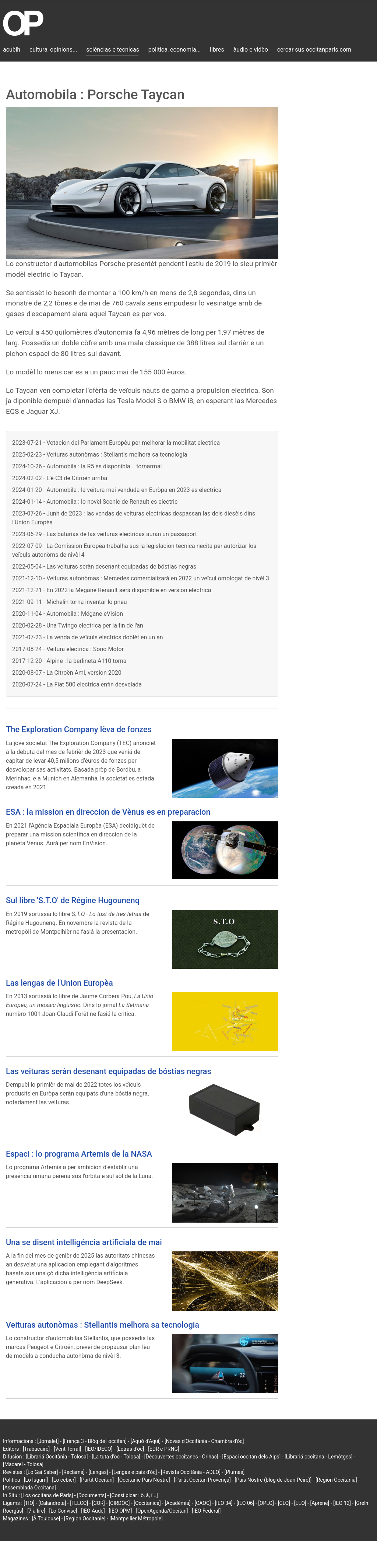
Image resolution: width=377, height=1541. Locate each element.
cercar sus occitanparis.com (314, 49)
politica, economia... (174, 49)
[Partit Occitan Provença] (202, 1480)
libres (217, 49)
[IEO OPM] (120, 1511)
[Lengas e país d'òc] (134, 1472)
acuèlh (11, 49)
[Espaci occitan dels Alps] (251, 1457)
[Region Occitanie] (84, 1518)
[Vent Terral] (67, 1449)
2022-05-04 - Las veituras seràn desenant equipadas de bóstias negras (104, 566)
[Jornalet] (48, 1441)
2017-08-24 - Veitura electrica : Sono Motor (68, 649)
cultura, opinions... (53, 49)
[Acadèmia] (177, 1503)
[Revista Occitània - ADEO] (191, 1472)
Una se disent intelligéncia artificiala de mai (84, 1242)
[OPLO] (266, 1503)
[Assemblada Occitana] (29, 1488)
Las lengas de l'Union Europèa (59, 983)
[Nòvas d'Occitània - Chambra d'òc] (204, 1441)
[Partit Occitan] (97, 1480)
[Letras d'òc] (130, 1449)
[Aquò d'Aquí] (146, 1441)
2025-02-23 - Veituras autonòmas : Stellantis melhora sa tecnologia (99, 454)
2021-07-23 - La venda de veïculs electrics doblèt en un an (87, 637)
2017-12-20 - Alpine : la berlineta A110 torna (69, 660)
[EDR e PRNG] (163, 1449)
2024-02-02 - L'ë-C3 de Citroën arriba (59, 478)
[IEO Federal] (206, 1511)
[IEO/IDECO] (98, 1449)
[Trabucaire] (36, 1449)
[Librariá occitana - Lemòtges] (318, 1457)
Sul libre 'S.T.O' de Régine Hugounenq (73, 900)
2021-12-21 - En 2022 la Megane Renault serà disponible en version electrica (111, 590)
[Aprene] (320, 1503)
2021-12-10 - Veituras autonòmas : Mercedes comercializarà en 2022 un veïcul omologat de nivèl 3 (140, 578)
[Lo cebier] (64, 1480)
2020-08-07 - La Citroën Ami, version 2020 (66, 672)
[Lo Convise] (63, 1511)
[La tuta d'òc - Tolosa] (116, 1457)
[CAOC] (202, 1503)
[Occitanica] (147, 1503)
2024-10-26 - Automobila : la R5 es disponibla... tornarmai (87, 466)
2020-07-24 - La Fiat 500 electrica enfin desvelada (77, 684)
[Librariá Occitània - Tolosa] (57, 1457)
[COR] (98, 1503)
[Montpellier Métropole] (136, 1518)
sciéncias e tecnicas (112, 49)
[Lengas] (98, 1472)
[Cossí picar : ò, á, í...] (134, 1495)
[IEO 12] (342, 1503)
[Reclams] (73, 1472)
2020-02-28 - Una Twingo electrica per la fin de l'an (77, 625)
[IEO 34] (224, 1503)
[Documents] (91, 1495)
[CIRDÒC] (119, 1503)
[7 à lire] (36, 1511)
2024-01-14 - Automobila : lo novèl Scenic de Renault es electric (94, 501)
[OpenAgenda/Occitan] (162, 1511)
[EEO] (300, 1503)
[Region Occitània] (336, 1480)
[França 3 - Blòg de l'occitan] (95, 1441)
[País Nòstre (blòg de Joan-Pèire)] (273, 1480)
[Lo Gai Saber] (42, 1472)
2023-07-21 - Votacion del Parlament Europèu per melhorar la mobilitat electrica (116, 442)
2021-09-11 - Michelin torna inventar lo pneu (69, 601)
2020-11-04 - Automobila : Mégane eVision (67, 613)
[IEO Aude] (93, 1511)
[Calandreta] (52, 1503)
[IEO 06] (245, 1503)
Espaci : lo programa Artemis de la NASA (79, 1154)
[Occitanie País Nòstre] (144, 1480)
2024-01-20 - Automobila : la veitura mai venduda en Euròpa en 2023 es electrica (116, 489)
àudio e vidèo (250, 49)
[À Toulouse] (46, 1518)
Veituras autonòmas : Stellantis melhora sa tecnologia (102, 1324)
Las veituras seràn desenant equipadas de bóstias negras (108, 1071)
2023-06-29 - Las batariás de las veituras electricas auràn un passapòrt (104, 534)
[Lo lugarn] (36, 1480)
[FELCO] (79, 1503)
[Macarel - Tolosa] (23, 1464)
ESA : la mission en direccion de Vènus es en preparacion (108, 812)
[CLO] (284, 1503)
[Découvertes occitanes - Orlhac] (181, 1457)
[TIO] (29, 1503)
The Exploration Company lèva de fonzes (79, 729)
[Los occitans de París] (47, 1495)
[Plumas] (235, 1472)
